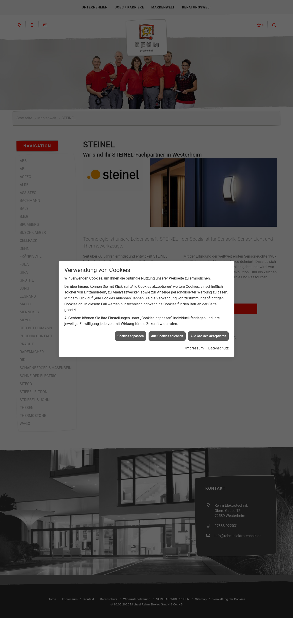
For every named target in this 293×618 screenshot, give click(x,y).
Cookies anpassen (130, 307)
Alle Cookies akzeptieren (208, 307)
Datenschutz (218, 319)
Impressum (194, 319)
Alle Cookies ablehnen (167, 307)
